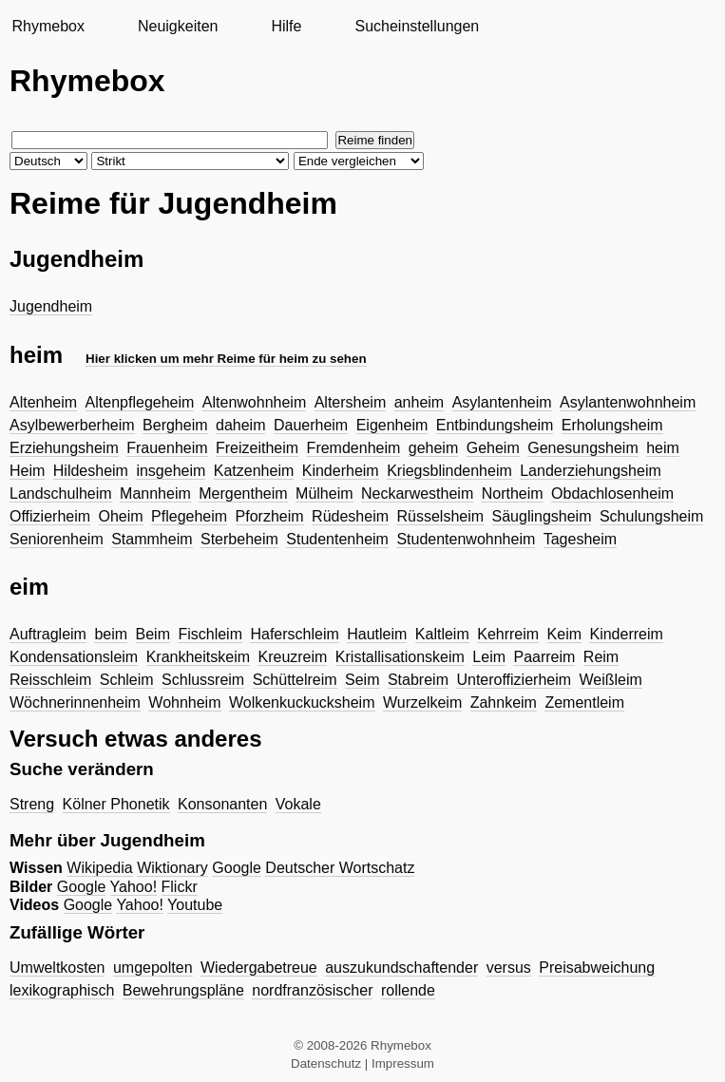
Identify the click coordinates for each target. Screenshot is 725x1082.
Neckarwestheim (417, 493)
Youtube (194, 905)
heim (662, 448)
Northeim (513, 493)
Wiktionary (172, 868)
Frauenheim (166, 448)
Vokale (298, 804)
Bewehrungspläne (183, 990)
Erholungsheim (612, 425)
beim (110, 634)
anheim (419, 402)
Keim (564, 634)
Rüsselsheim (440, 516)
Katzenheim (254, 471)
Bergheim (175, 425)
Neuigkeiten (178, 26)
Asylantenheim (502, 402)
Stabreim (418, 680)
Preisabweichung (597, 967)
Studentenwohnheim (465, 539)
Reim (601, 657)
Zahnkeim (503, 702)
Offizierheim (50, 516)
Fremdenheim (354, 448)
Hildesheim (90, 471)
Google (236, 868)
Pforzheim (270, 516)
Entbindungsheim (495, 425)
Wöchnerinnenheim (75, 702)
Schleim (127, 680)
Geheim (493, 448)
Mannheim (155, 493)
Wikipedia (99, 868)
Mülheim (324, 493)
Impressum (403, 1063)
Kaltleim (442, 634)
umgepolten (153, 967)
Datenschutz (326, 1063)
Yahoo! (134, 887)
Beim (153, 634)
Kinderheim (340, 471)
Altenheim (43, 402)
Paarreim (544, 657)
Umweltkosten (57, 967)
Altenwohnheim (254, 402)
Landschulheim (61, 493)
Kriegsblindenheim (449, 471)
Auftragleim (48, 634)
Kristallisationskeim (400, 657)
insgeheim (170, 471)
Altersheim (351, 402)
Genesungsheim (583, 448)
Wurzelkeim (422, 702)
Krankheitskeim (198, 657)
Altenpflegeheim (140, 402)
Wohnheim (184, 702)
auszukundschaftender (401, 967)
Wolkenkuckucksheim (302, 702)
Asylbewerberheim (72, 425)
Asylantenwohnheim (628, 402)
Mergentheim (243, 493)
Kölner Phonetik (116, 804)
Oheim (121, 516)
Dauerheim (311, 425)
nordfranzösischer (312, 990)
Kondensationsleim (74, 657)
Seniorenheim (57, 539)
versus (509, 967)
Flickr (180, 887)
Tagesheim (580, 539)
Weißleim (611, 680)
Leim (489, 657)
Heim (27, 471)
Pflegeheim (189, 516)
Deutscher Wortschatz (339, 868)
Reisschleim (50, 680)
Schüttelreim (295, 680)
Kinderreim (625, 634)
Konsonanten (222, 804)
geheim (433, 448)
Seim (362, 680)
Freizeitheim (257, 448)
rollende (408, 990)
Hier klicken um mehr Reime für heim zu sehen (226, 358)
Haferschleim (294, 634)
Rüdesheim (350, 516)
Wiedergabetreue (258, 967)
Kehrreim (508, 634)
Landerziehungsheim (590, 471)
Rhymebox (47, 26)
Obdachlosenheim (612, 493)
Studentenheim (337, 539)
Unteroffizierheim (513, 680)
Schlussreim (203, 680)
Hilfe (286, 26)
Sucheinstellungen (416, 26)
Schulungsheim (651, 516)
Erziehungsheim (64, 448)
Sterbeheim (239, 539)
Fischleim (210, 634)
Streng (32, 804)
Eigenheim (392, 425)
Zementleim (584, 702)
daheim (240, 425)
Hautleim (377, 634)
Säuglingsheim (542, 516)
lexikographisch (62, 990)
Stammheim (151, 539)
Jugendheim (51, 306)
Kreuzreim (292, 657)
